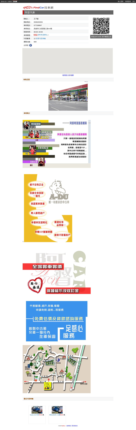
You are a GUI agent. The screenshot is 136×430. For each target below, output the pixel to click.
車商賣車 (128, 1)
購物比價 (3, 1)
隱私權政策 (75, 425)
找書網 (10, 1)
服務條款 (69, 425)
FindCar (63, 425)
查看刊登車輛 (41, 38)
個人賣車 (120, 1)
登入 (133, 1)
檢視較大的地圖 (68, 75)
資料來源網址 (43, 35)
